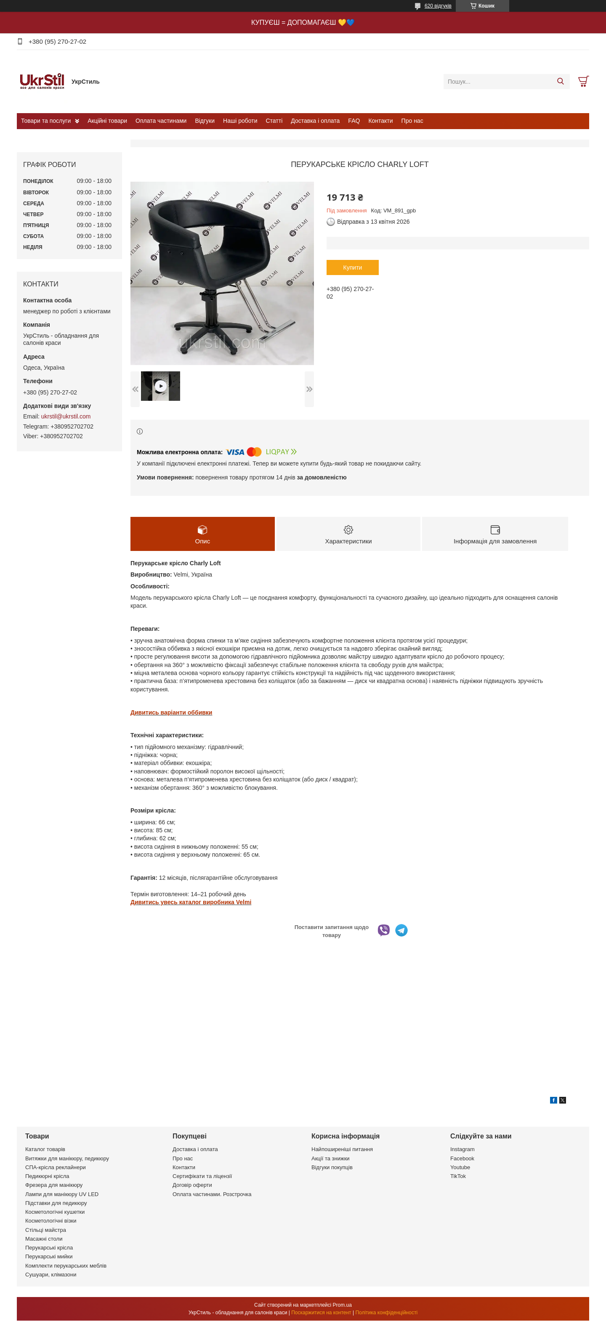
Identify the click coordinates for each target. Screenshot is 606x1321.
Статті (274, 120)
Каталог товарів (45, 1149)
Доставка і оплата (315, 120)
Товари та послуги (46, 120)
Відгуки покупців (332, 1167)
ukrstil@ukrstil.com (66, 416)
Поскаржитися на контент (321, 1313)
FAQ (354, 120)
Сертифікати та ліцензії (202, 1176)
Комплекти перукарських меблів (65, 1266)
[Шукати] (560, 81)
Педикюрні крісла (47, 1176)
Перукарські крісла (49, 1248)
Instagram (462, 1149)
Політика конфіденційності (386, 1313)
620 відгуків (438, 6)
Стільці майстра (45, 1230)
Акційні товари (107, 120)
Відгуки (205, 120)
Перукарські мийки (48, 1257)
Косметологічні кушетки (55, 1212)
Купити (352, 267)
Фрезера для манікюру (53, 1185)
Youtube (460, 1167)
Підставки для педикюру (56, 1203)
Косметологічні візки (51, 1221)
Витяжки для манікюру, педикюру (67, 1158)
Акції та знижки (330, 1158)
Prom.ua (342, 1305)
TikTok (458, 1176)
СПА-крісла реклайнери (55, 1167)
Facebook (462, 1158)
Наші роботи (240, 120)
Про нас (412, 120)
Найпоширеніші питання (342, 1149)
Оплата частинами (161, 120)
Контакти (380, 120)
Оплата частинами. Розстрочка (212, 1194)
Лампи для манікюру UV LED (61, 1194)
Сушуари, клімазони (50, 1274)
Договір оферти (192, 1185)
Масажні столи (43, 1239)
